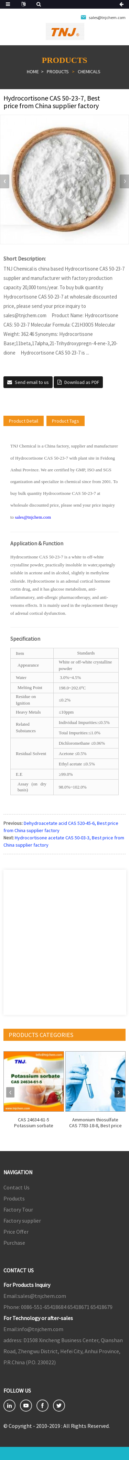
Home (33, 71)
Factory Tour (18, 1209)
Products (58, 71)
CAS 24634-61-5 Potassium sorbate (33, 1123)
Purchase (14, 1242)
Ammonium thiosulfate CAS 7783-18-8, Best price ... (95, 1123)
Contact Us (16, 1187)
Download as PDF (81, 382)
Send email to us (32, 382)
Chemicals (89, 71)
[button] (124, 181)
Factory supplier (22, 1220)
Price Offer (16, 1231)
